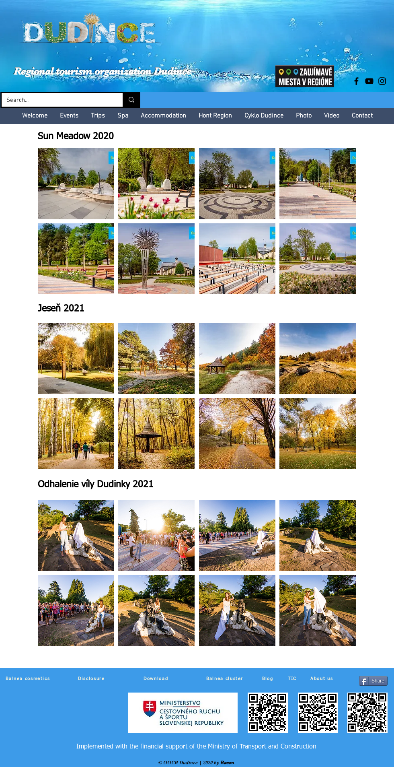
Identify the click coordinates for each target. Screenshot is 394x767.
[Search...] (56, 100)
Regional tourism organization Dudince (102, 71)
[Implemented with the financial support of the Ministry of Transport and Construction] (196, 747)
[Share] (373, 681)
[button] (76, 183)
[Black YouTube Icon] (369, 81)
